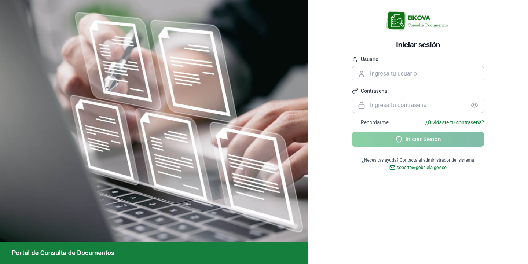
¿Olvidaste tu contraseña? (454, 122)
